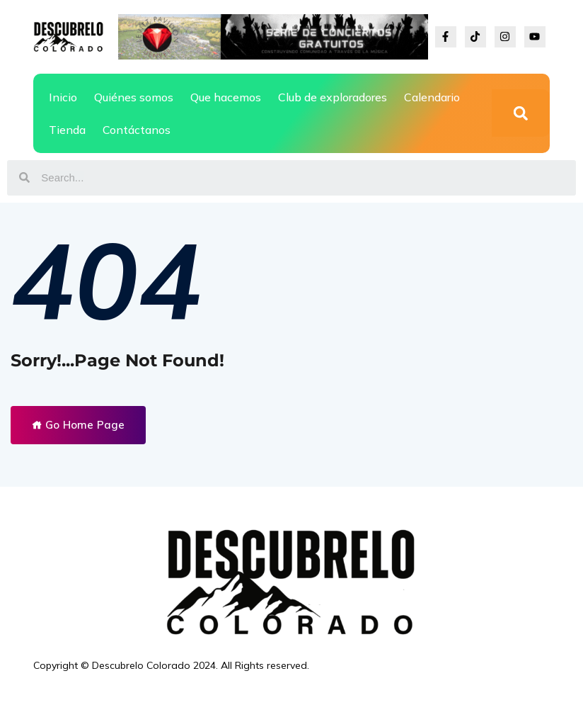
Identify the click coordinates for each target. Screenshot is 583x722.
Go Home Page (78, 424)
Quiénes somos (133, 97)
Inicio (63, 97)
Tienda (67, 130)
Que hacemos (225, 97)
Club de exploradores (332, 97)
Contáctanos (137, 130)
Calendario (432, 97)
